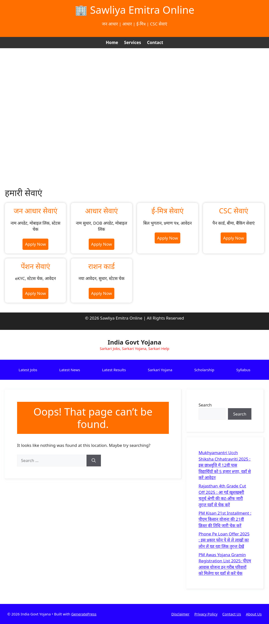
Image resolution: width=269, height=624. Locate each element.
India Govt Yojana (134, 342)
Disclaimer (180, 614)
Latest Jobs (28, 369)
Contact (155, 42)
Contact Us (231, 614)
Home (112, 42)
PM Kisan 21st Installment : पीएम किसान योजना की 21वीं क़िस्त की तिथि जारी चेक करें (225, 519)
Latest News (69, 369)
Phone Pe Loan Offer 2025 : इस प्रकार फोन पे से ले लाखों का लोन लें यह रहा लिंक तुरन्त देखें (224, 540)
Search (205, 405)
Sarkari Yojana (160, 369)
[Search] (93, 460)
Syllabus (243, 369)
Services (132, 42)
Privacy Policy (205, 614)
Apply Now (35, 244)
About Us (254, 614)
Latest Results (114, 369)
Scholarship (204, 369)
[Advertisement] (134, 85)
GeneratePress (84, 614)
